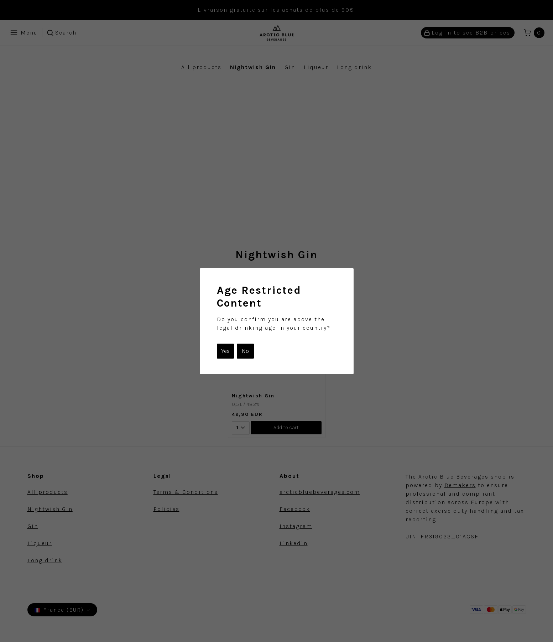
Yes (225, 351)
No (245, 351)
